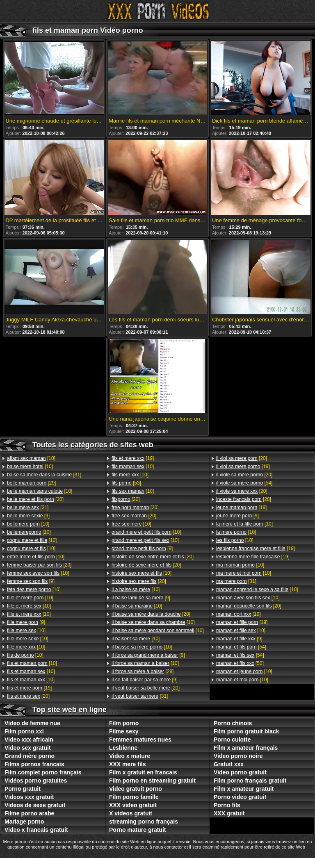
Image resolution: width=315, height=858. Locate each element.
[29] (31, 483)
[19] (29, 688)
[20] (35, 499)
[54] (244, 483)
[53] (126, 483)
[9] (28, 516)
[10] (31, 458)
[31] (44, 475)
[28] (243, 499)
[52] (240, 663)
